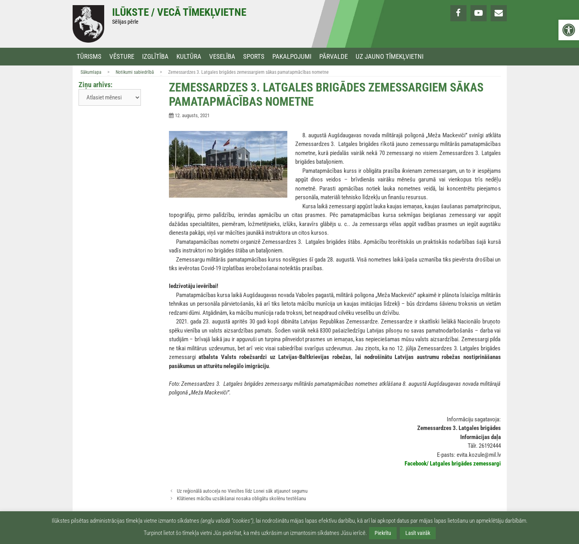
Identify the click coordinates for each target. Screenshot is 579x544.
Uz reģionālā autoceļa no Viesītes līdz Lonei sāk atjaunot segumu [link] (242, 491)
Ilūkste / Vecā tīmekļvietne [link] (179, 12)
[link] (568, 30)
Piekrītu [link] (383, 533)
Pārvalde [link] (333, 56)
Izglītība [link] (155, 56)
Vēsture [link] (121, 56)
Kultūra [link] (188, 56)
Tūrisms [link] (89, 56)
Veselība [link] (222, 56)
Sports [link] (253, 56)
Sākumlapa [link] (91, 72)
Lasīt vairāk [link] (417, 533)
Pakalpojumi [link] (291, 56)
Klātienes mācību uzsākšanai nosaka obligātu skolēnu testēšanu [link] (241, 498)
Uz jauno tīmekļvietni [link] (389, 56)
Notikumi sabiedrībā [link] (135, 72)
